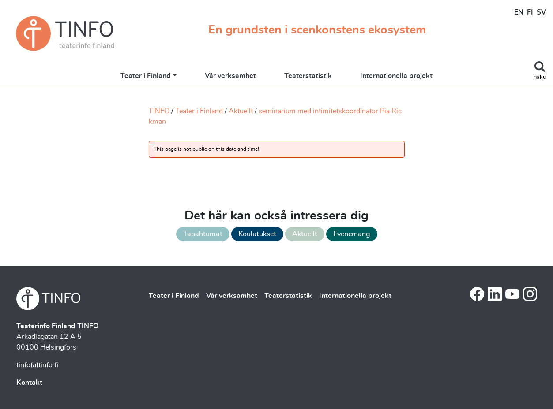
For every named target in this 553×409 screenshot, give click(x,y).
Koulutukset (257, 234)
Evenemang (351, 234)
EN (518, 12)
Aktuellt (241, 111)
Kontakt (29, 382)
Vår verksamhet (230, 75)
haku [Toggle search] (540, 77)
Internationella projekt (396, 75)
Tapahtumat (202, 234)
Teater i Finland (145, 75)
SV (541, 12)
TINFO (159, 111)
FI (530, 12)
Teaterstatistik (308, 75)
